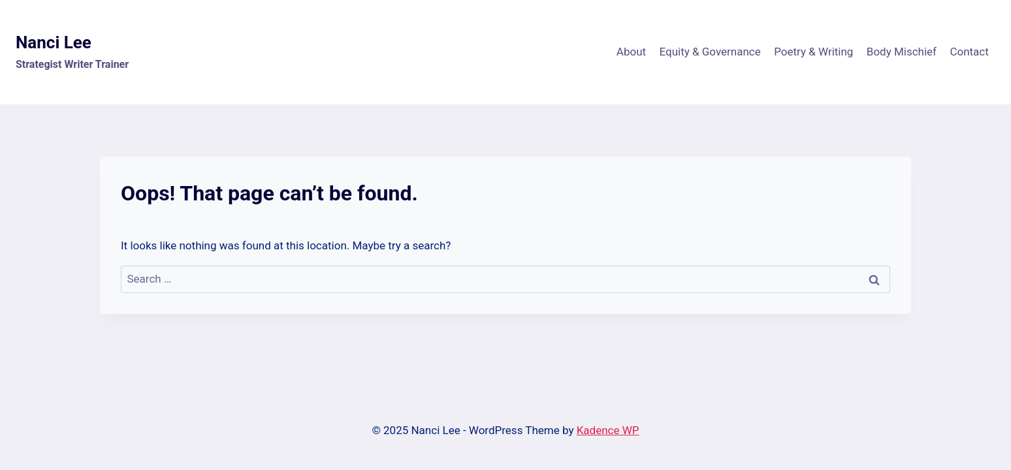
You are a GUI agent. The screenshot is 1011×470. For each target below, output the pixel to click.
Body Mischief (902, 51)
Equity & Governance (709, 51)
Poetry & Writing (813, 51)
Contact (969, 51)
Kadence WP (608, 430)
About (631, 51)
